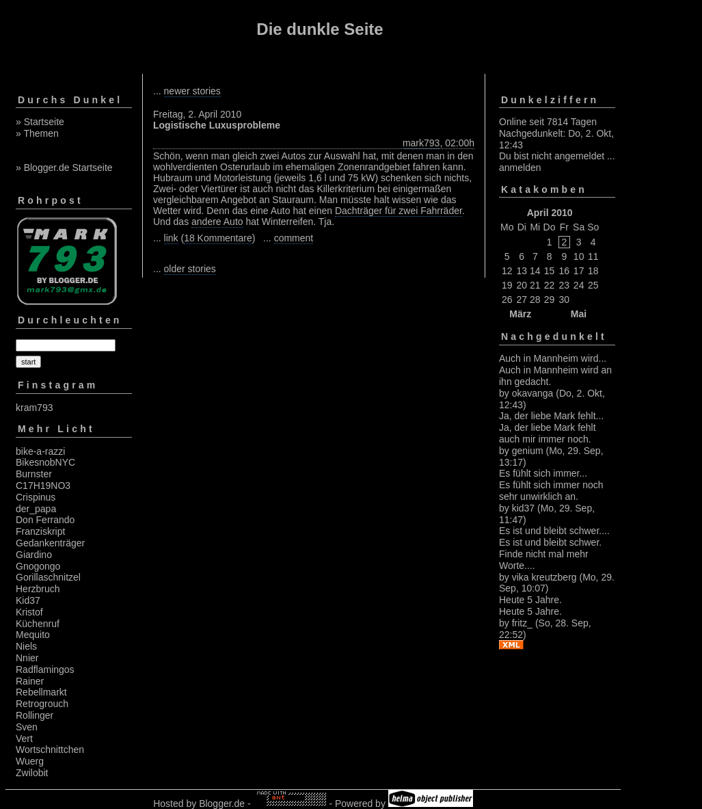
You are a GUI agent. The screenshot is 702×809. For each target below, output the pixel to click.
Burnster (34, 473)
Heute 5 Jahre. (530, 599)
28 (535, 299)
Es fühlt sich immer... (543, 473)
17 (578, 270)
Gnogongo (38, 566)
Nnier (27, 657)
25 (593, 285)
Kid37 (28, 600)
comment (294, 238)
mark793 (421, 142)
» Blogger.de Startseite (64, 167)
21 (535, 285)
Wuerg (30, 761)
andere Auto (217, 221)
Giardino (34, 554)
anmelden (520, 167)
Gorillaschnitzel (48, 577)
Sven (27, 726)
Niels (26, 646)
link (171, 238)
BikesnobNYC (45, 462)
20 (521, 285)
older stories (190, 268)
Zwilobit (32, 772)
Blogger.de (222, 803)
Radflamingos (45, 669)
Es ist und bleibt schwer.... (554, 530)
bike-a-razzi (40, 451)
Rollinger (34, 715)
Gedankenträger (50, 543)
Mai (578, 313)
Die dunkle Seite (319, 29)
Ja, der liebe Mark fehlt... (551, 415)
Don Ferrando (45, 519)
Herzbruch (38, 588)
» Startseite (40, 121)
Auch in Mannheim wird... (552, 358)
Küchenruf (37, 623)
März (520, 313)
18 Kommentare (218, 238)
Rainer (30, 681)
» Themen (37, 133)
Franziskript (40, 531)
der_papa (36, 508)
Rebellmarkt (41, 692)
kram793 (34, 407)
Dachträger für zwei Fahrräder (398, 210)
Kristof (29, 612)
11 (593, 256)
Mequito (33, 634)
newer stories (192, 90)
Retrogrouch (42, 703)
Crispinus (35, 497)
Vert (24, 738)
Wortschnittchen (50, 749)
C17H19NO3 (43, 485)
